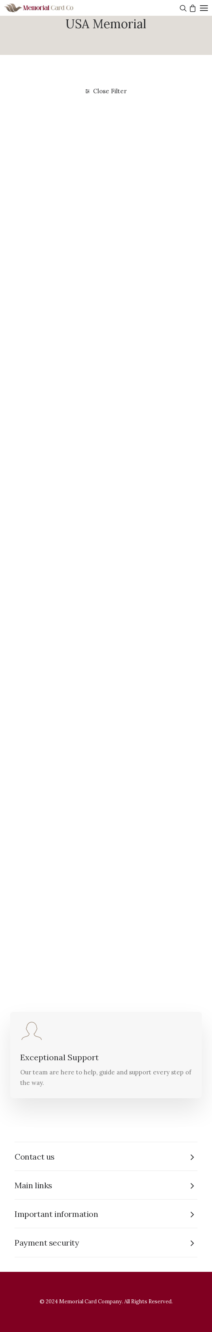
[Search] (182, 8)
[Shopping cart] (191, 8)
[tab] (106, 1156)
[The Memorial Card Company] (48, 8)
